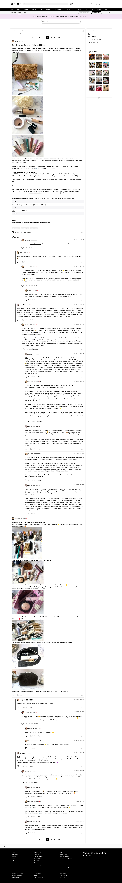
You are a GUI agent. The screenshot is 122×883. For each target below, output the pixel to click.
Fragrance (48, 9)
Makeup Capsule (25, 228)
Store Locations (63, 871)
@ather (60, 270)
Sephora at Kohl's (63, 869)
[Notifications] (105, 12)
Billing (61, 862)
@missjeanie (37, 691)
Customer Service (63, 854)
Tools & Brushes (59, 9)
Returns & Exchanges (64, 856)
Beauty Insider (37, 854)
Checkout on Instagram (17, 875)
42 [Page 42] (51, 37)
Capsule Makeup (15, 228)
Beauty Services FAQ (64, 867)
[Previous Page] (32, 37)
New (12, 9)
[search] (45, 4)
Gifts (86, 9)
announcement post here (80, 16)
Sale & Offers (108, 9)
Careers (13, 858)
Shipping (61, 860)
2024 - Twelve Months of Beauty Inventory (51, 813)
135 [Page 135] (59, 37)
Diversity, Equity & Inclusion (17, 873)
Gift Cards (14, 869)
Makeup (26, 9)
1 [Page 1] (36, 37)
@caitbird (24, 328)
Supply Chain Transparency (17, 862)
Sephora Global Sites (16, 871)
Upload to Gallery (96, 12)
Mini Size (79, 9)
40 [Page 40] (43, 37)
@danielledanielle (26, 691)
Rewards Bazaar (37, 873)
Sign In (100, 4)
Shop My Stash (33, 228)
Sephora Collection (96, 9)
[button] (27, 74)
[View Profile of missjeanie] (24, 700)
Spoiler (15, 201)
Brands (18, 9)
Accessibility (62, 877)
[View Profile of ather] (23, 252)
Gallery (24, 12)
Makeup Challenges (16, 222)
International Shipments (65, 864)
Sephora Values (15, 860)
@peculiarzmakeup (35, 244)
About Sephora (15, 854)
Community (13, 12)
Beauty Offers (37, 869)
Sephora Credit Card (38, 856)
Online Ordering (63, 873)
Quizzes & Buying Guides (39, 871)
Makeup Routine (35, 222)
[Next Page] (62, 37)
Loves (35, 875)
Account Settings (37, 864)
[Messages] (109, 13)
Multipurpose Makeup (45, 222)
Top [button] (4, 846)
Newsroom (14, 856)
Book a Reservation (38, 877)
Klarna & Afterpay (63, 875)
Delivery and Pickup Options (66, 858)
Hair (41, 9)
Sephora (16, 4)
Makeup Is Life (19, 31)
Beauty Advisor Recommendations (41, 867)
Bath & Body (70, 9)
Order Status (37, 860)
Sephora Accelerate (16, 877)
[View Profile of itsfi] (17, 41)
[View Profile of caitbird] (23, 304)
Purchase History (38, 862)
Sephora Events (15, 867)
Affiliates (13, 864)
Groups (19, 12)
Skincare (34, 9)
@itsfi (18, 256)
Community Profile (38, 858)
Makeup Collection (26, 222)
